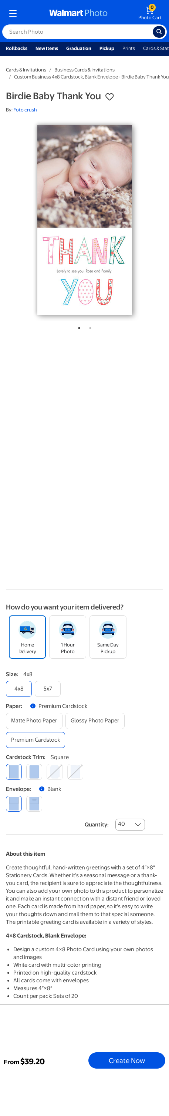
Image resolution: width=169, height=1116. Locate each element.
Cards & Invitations (26, 70)
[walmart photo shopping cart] (150, 13)
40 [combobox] (121, 824)
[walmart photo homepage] (78, 13)
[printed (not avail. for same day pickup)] (34, 804)
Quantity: (97, 824)
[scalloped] (75, 772)
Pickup (106, 48)
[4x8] (19, 689)
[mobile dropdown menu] (12, 13)
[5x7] (48, 689)
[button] (109, 97)
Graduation (78, 48)
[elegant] (54, 772)
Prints (128, 48)
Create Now (127, 1060)
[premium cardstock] (35, 740)
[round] (34, 772)
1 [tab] (77, 326)
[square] (14, 772)
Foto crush (25, 110)
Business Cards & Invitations (84, 70)
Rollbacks (16, 48)
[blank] (14, 804)
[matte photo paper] (34, 721)
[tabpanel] (84, 220)
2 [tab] (88, 326)
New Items (47, 48)
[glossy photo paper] (95, 721)
